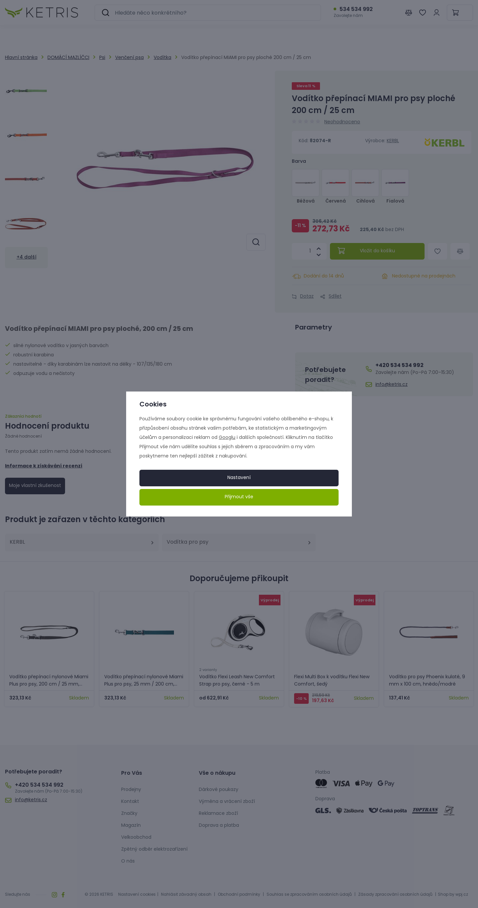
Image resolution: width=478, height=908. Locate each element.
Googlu (227, 437)
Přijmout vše (239, 497)
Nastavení (239, 477)
